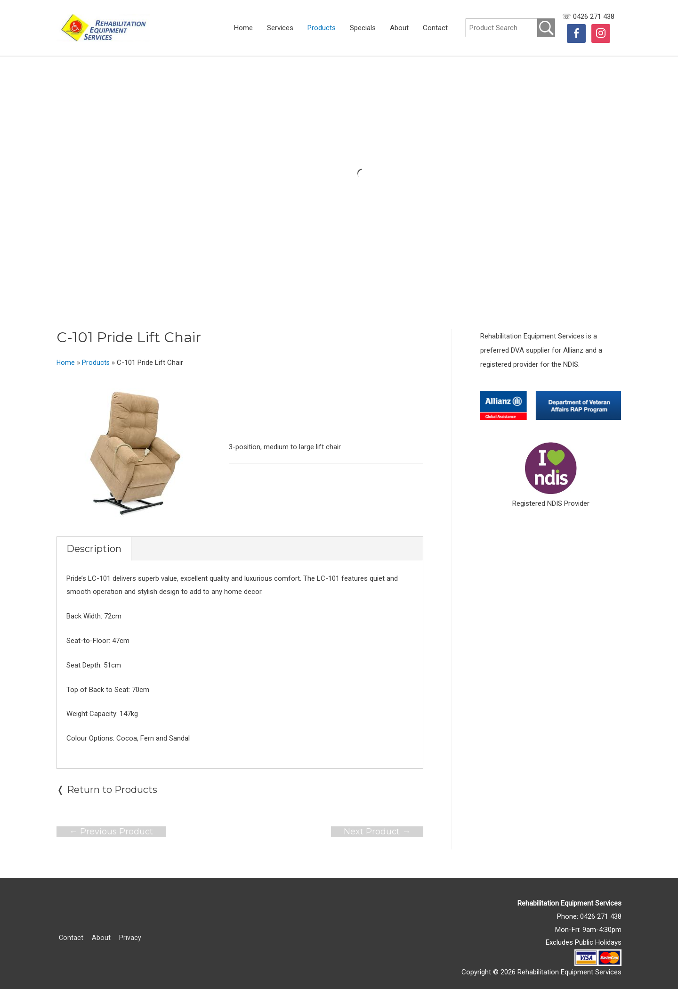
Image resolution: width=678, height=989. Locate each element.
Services (280, 28)
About (399, 28)
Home (243, 28)
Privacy (129, 929)
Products (321, 28)
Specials (363, 28)
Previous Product (111, 822)
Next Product (377, 822)
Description (93, 540)
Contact (435, 28)
